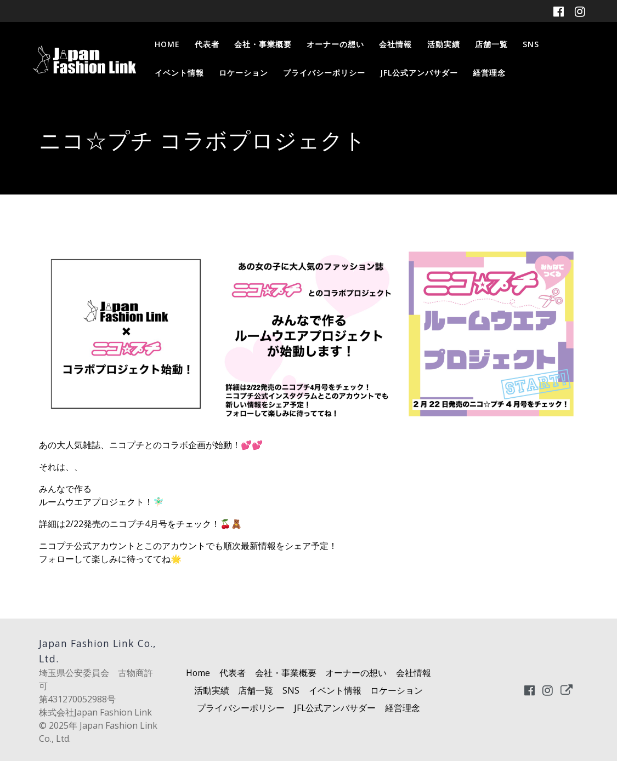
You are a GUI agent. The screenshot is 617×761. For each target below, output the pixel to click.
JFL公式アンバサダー (419, 72)
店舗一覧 (491, 44)
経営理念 (489, 72)
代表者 (207, 44)
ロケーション (243, 72)
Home (167, 44)
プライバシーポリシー (324, 72)
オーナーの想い (335, 44)
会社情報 (395, 44)
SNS (531, 44)
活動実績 (443, 44)
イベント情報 (179, 72)
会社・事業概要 (263, 44)
